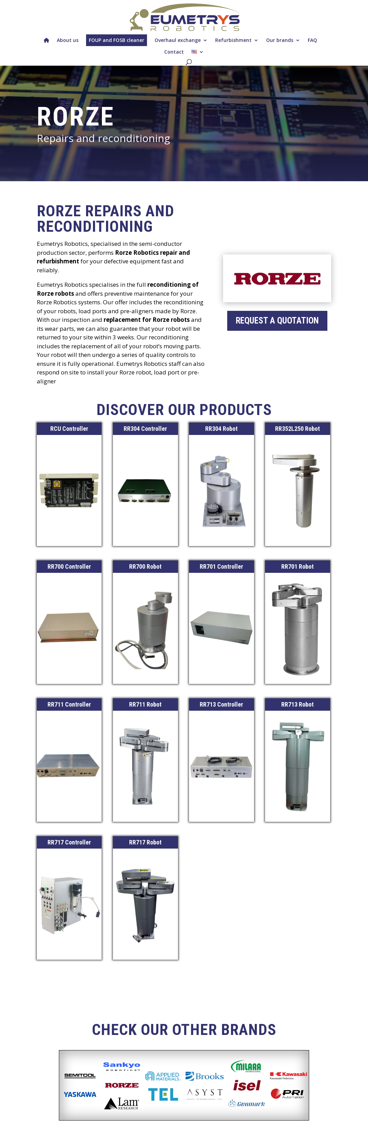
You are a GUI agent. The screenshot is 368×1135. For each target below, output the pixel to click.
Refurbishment (233, 40)
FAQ (312, 40)
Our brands (279, 40)
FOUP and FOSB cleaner (116, 40)
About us (67, 40)
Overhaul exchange (178, 40)
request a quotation (277, 321)
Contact (174, 51)
